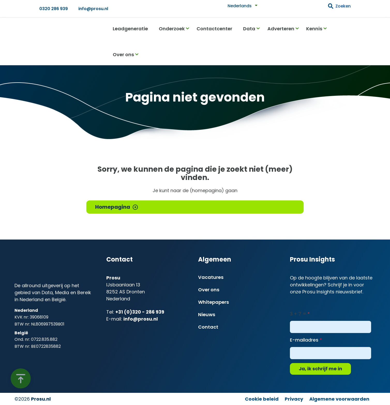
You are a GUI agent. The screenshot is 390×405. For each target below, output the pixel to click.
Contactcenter (214, 28)
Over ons (123, 54)
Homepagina (112, 207)
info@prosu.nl (93, 9)
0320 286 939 (53, 9)
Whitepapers (213, 302)
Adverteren (280, 28)
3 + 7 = (298, 313)
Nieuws (206, 314)
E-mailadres (304, 340)
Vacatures (210, 277)
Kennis (314, 28)
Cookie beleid (262, 399)
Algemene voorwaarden (339, 399)
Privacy (294, 399)
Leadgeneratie (130, 28)
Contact (208, 327)
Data (249, 28)
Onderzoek (172, 28)
